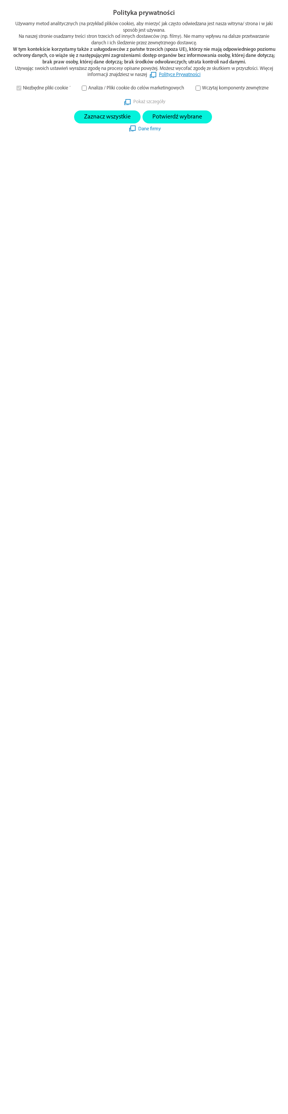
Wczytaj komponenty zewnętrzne (235, 88)
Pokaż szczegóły (149, 101)
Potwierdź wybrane (177, 117)
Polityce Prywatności (180, 74)
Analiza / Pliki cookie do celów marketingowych (136, 88)
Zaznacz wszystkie (107, 117)
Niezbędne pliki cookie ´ (47, 88)
